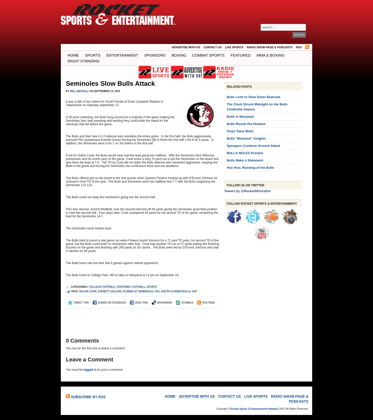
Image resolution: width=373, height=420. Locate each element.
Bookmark (162, 302)
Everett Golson (109, 291)
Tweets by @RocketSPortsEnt (247, 191)
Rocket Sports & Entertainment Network (254, 408)
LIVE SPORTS (234, 47)
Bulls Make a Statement (245, 160)
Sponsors (155, 55)
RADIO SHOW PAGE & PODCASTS (269, 47)
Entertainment (122, 55)
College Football (102, 286)
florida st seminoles (138, 291)
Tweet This (78, 302)
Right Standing (84, 61)
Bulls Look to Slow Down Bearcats (254, 97)
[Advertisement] (141, 318)
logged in (90, 369)
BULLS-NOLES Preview (245, 153)
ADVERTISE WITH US (186, 47)
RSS (299, 47)
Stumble (184, 302)
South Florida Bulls (176, 291)
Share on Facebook (109, 302)
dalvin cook (88, 291)
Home (73, 55)
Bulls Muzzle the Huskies (246, 124)
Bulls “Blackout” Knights (246, 138)
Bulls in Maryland (240, 116)
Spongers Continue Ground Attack (253, 146)
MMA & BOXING (271, 55)
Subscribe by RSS (88, 397)
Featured (240, 55)
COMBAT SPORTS (208, 55)
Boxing (179, 55)
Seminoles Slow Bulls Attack (110, 83)
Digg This (139, 302)
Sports (92, 55)
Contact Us (212, 47)
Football (138, 286)
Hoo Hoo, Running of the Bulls (250, 168)
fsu (157, 291)
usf (194, 291)
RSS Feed (206, 302)
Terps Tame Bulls (240, 131)
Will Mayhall (79, 91)
